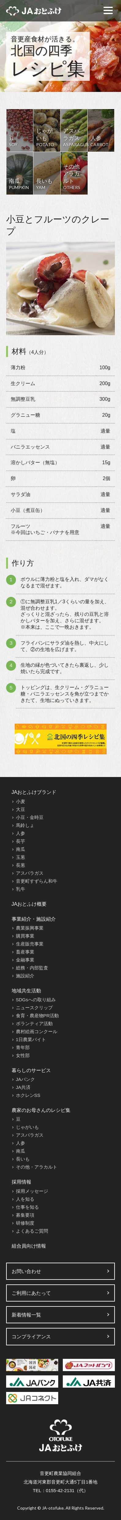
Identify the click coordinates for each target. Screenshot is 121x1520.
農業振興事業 (29, 928)
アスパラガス (29, 873)
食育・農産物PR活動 (37, 1015)
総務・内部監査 (32, 967)
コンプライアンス (31, 1336)
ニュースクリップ (34, 1007)
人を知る (25, 1199)
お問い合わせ (26, 1271)
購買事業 (25, 935)
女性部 (23, 1055)
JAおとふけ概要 (29, 904)
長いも (23, 1159)
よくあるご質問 (32, 1231)
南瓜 (20, 849)
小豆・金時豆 (29, 817)
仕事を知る (27, 1207)
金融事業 (25, 959)
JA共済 (23, 1087)
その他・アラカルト (36, 1166)
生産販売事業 (29, 943)
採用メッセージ (32, 1191)
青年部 (23, 1047)
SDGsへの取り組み (36, 999)
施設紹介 (25, 975)
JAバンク (25, 1079)
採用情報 (21, 1182)
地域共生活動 (26, 990)
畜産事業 (25, 951)
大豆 (20, 809)
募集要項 (25, 1215)
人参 (20, 833)
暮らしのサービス (31, 1070)
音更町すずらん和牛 (36, 881)
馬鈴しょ (25, 825)
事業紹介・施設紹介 (34, 919)
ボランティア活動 (34, 1023)
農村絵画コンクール (36, 1031)
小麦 (20, 801)
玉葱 (20, 857)
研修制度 (25, 1223)
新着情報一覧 (26, 1314)
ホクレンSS (28, 1095)
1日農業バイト (31, 1039)
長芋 (20, 841)
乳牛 (20, 889)
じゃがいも (27, 1127)
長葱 (20, 865)
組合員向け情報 (29, 1246)
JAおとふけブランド (34, 792)
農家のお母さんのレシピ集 (41, 1110)
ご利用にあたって (31, 1293)
